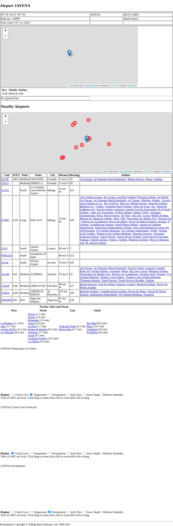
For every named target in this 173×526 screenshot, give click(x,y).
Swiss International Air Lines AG (151, 227)
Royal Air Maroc (118, 221)
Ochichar (33, 332)
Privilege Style (148, 274)
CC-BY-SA (114, 85)
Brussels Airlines (158, 203)
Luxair (146, 215)
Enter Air (96, 212)
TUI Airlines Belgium (108, 230)
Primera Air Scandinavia (94, 221)
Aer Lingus (110, 197)
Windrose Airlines (138, 239)
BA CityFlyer (111, 203)
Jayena (31, 314)
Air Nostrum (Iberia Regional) (109, 179)
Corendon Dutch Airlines (118, 206)
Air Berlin (162, 197)
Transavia (158, 233)
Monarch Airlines (102, 218)
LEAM (5, 274)
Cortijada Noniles (37, 338)
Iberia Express (112, 215)
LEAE (5, 262)
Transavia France (89, 236)
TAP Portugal (87, 230)
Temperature (40, 394)
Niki (122, 218)
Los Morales (7, 332)
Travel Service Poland (129, 236)
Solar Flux (76, 394)
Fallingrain (132, 85)
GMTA (5, 292)
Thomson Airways (142, 233)
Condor (99, 206)
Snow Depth (93, 394)
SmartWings (86, 227)
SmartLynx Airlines (150, 224)
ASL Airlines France (91, 197)
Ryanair (162, 221)
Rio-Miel (92, 323)
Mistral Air (86, 218)
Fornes (31, 317)
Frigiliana (92, 329)
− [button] (5, 36)
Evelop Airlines (123, 212)
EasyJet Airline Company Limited (115, 209)
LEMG (5, 220)
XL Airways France (95, 242)
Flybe (145, 212)
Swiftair (127, 227)
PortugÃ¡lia (164, 218)
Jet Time (125, 215)
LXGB (5, 285)
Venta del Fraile (67, 326)
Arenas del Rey (9, 329)
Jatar (3, 326)
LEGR (5, 179)
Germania (155, 212)
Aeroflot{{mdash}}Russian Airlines (136, 197)
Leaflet (70, 85)
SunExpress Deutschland (108, 227)
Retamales (33, 320)
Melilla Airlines (159, 215)
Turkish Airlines (99, 239)
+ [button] (5, 30)
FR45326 (7, 255)
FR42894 (7, 300)
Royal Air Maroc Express (142, 221)
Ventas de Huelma (37, 329)
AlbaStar (145, 200)
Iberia (149, 179)
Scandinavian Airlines (102, 224)
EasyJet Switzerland (146, 209)
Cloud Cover (22, 394)
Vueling (158, 179)
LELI (5, 248)
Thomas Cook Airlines (112, 277)
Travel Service (108, 236)
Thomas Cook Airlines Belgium (113, 233)
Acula (31, 335)
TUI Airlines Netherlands (135, 230)
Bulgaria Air (87, 206)
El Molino (92, 332)
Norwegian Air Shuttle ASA (142, 218)
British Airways (136, 179)
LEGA (5, 183)
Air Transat (133, 200)
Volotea (113, 239)
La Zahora (33, 341)
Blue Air (124, 203)
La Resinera (7, 323)
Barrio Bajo (65, 329)
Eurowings (108, 212)
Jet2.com (136, 215)
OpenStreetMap (91, 85)
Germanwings (87, 215)
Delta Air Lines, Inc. (144, 206)
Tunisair (84, 239)
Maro (90, 326)
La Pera (32, 326)
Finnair (137, 212)
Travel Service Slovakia (155, 236)
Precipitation (59, 394)
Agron (31, 323)
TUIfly (153, 230)
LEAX (5, 190)
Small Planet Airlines (126, 224)
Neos (116, 218)
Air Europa (86, 179)
